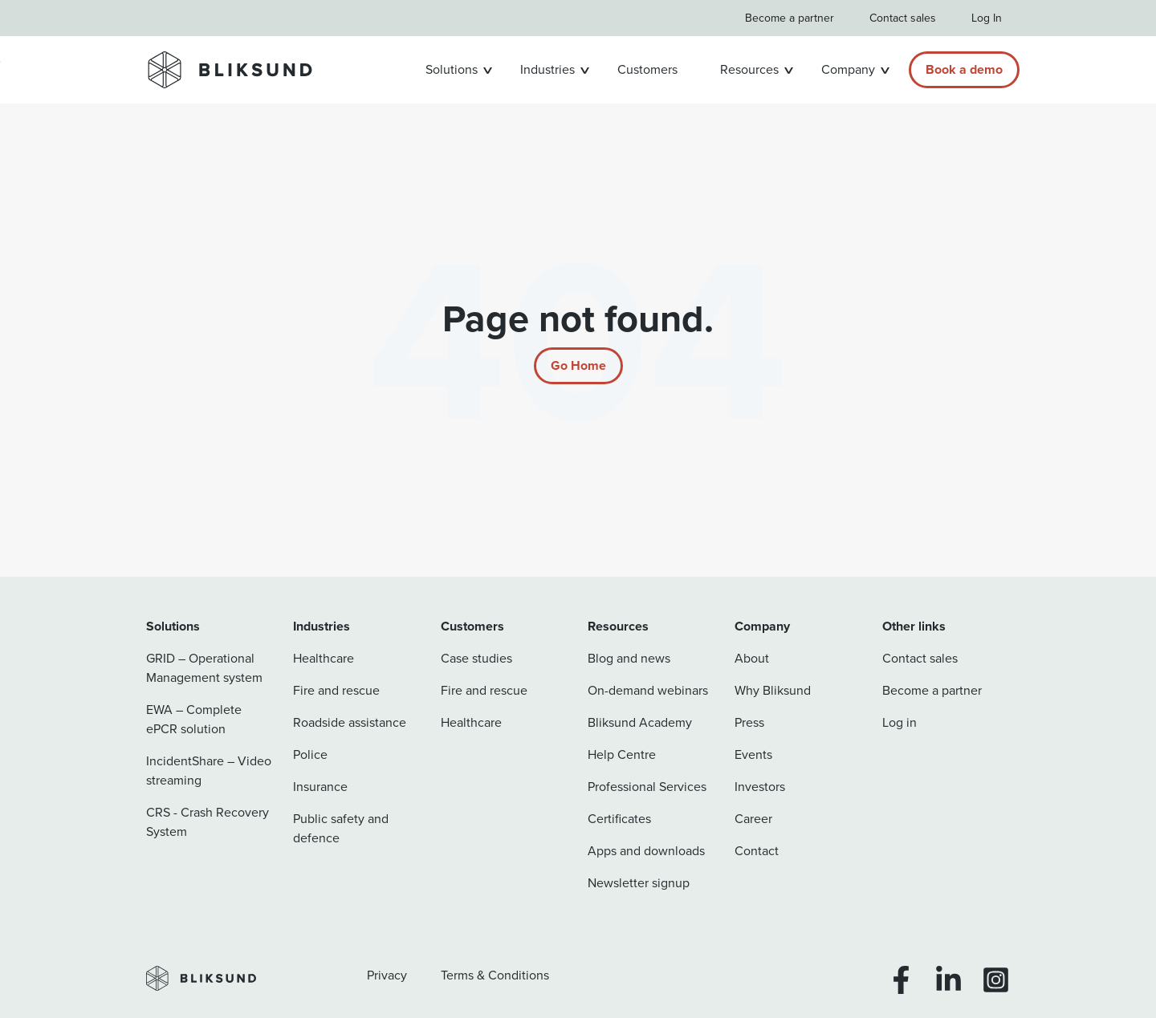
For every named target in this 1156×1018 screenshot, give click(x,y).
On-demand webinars (648, 690)
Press (749, 722)
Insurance (320, 786)
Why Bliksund (773, 690)
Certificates (619, 818)
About (752, 658)
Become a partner (789, 18)
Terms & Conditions (495, 975)
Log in (899, 722)
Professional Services (647, 786)
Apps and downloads (646, 851)
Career (753, 818)
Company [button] (848, 69)
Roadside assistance (349, 722)
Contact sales (902, 18)
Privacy (387, 975)
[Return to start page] (578, 365)
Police (310, 754)
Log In (986, 18)
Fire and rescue (336, 690)
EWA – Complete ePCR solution (194, 719)
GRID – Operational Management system (204, 668)
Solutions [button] (451, 69)
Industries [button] (547, 69)
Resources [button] (749, 69)
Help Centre (622, 754)
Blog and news (629, 658)
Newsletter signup (639, 883)
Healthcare (323, 658)
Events (753, 754)
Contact (757, 851)
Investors (760, 786)
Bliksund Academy (640, 722)
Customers (647, 69)
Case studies (476, 658)
